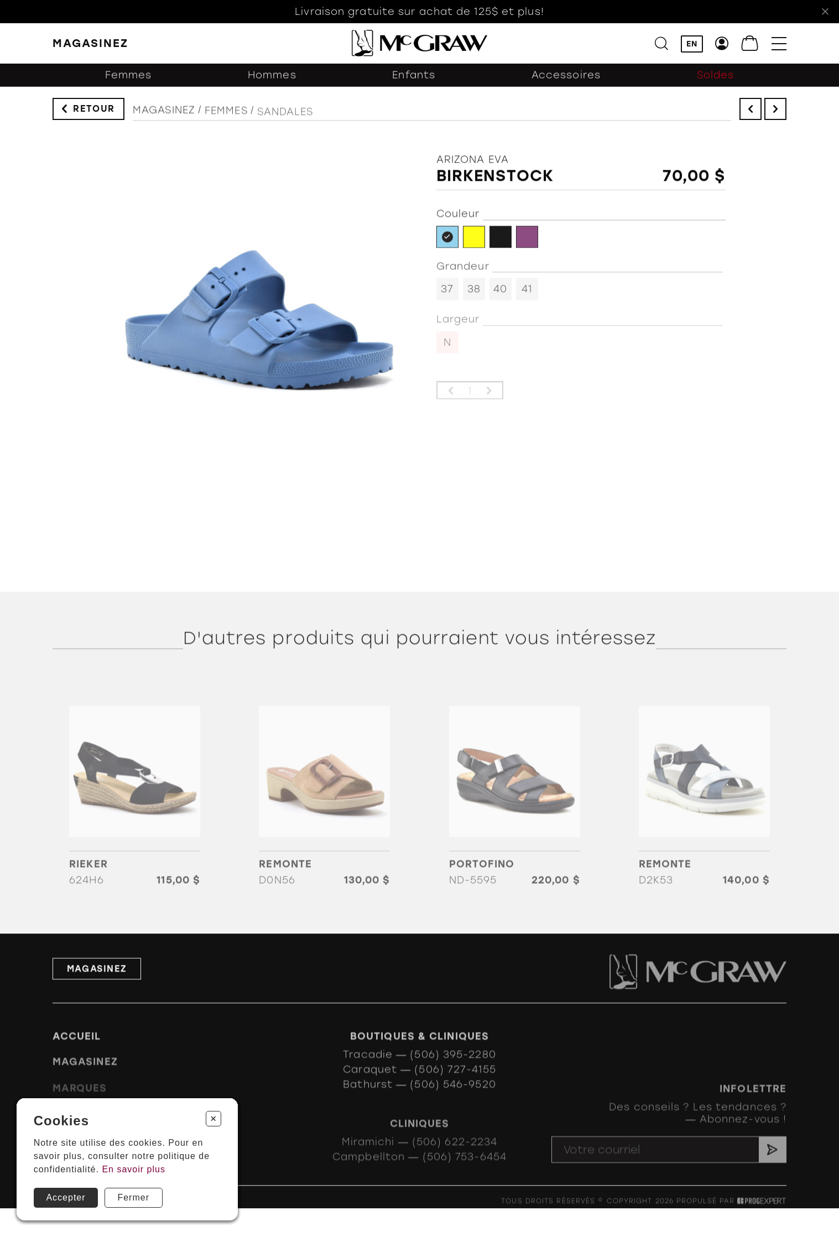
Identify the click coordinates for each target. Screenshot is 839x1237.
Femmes (128, 81)
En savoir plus (133, 1169)
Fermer (133, 1197)
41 (527, 295)
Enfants (413, 81)
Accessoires (566, 81)
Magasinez (164, 117)
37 (447, 295)
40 (500, 295)
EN (691, 44)
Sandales (285, 122)
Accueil (77, 1050)
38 (474, 295)
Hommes (272, 81)
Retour (94, 111)
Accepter (65, 1197)
